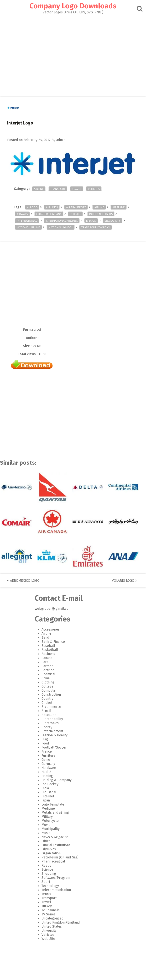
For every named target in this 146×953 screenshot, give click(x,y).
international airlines (62, 220)
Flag (45, 739)
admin (60, 140)
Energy (47, 727)
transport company (95, 227)
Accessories (51, 629)
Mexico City (112, 220)
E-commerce (51, 707)
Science (47, 870)
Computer (49, 690)
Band (45, 638)
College (47, 686)
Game (46, 760)
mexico (91, 220)
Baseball (48, 646)
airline (99, 207)
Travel (76, 189)
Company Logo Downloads (73, 6)
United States (52, 927)
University (49, 931)
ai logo (32, 207)
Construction (51, 695)
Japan (46, 800)
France (47, 752)
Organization (51, 853)
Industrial (49, 792)
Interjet (75, 214)
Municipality (51, 829)
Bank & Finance (53, 642)
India (45, 788)
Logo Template (53, 804)
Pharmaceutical (53, 861)
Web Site (48, 939)
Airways (22, 214)
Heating (47, 776)
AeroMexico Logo (23, 581)
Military (47, 817)
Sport (46, 882)
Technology (50, 886)
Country (47, 699)
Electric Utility (52, 719)
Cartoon (47, 666)
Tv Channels (51, 910)
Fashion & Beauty (55, 735)
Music (46, 833)
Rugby (46, 865)
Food (45, 743)
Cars (45, 662)
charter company (49, 214)
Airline (39, 189)
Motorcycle (50, 821)
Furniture (48, 756)
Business (48, 654)
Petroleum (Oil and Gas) (60, 857)
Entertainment (52, 731)
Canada (47, 658)
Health (47, 772)
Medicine (48, 808)
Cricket (47, 703)
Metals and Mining (55, 813)
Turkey (47, 906)
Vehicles (94, 189)
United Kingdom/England (61, 922)
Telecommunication (56, 890)
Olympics (49, 849)
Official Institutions (56, 845)
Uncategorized (52, 918)
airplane (118, 207)
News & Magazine (55, 837)
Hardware (49, 768)
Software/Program (56, 878)
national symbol (60, 227)
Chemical (48, 674)
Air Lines (52, 207)
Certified (48, 670)
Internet (48, 796)
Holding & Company (57, 780)
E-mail (46, 711)
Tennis (46, 894)
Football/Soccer (54, 747)
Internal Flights (101, 214)
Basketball (50, 650)
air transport (76, 207)
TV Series (49, 914)
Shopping (49, 874)
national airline (28, 227)
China (46, 678)
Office (46, 841)
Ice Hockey (50, 784)
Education (49, 715)
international (27, 220)
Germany (48, 764)
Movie (46, 825)
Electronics (50, 723)
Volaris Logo (124, 581)
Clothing (48, 682)
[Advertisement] (73, 54)
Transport (57, 189)
